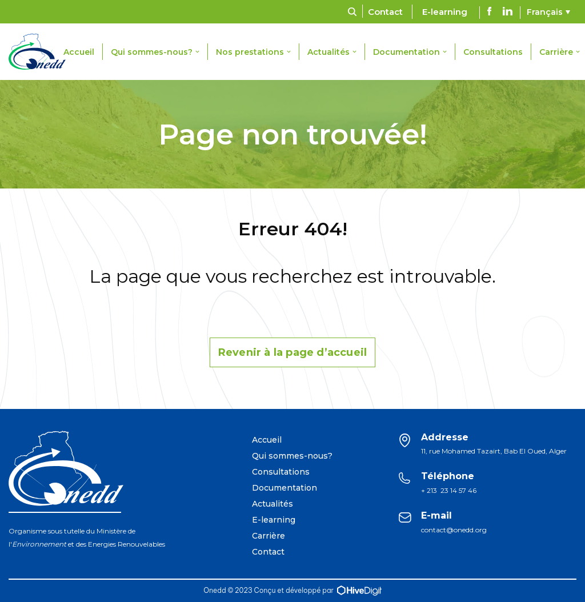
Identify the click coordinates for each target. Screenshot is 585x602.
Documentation (284, 488)
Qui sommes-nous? (292, 456)
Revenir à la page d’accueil (292, 352)
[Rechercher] (352, 11)
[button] (197, 52)
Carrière (268, 536)
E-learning (444, 11)
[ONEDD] (40, 52)
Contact (385, 11)
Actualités (272, 504)
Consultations (493, 52)
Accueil (78, 52)
